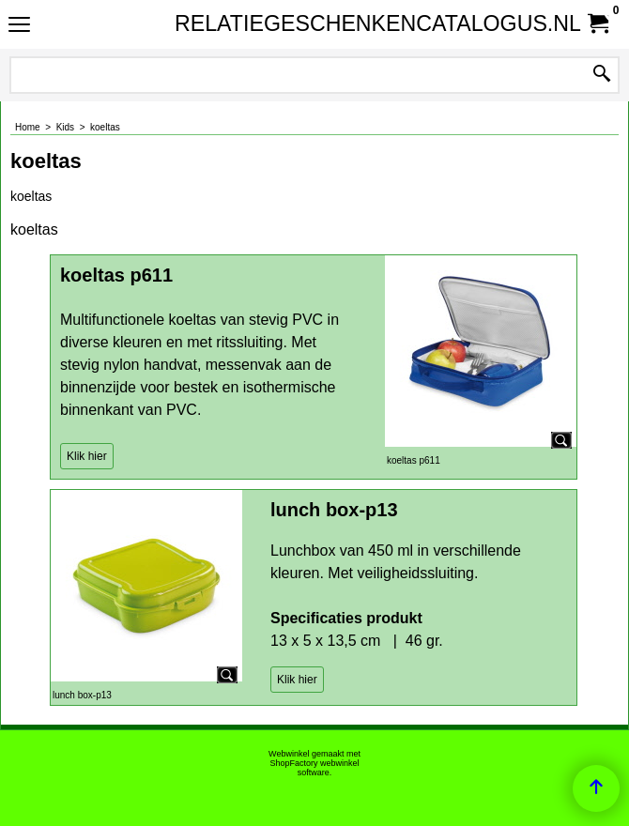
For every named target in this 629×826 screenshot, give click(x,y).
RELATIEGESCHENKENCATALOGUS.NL (311, 23)
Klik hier (87, 456)
